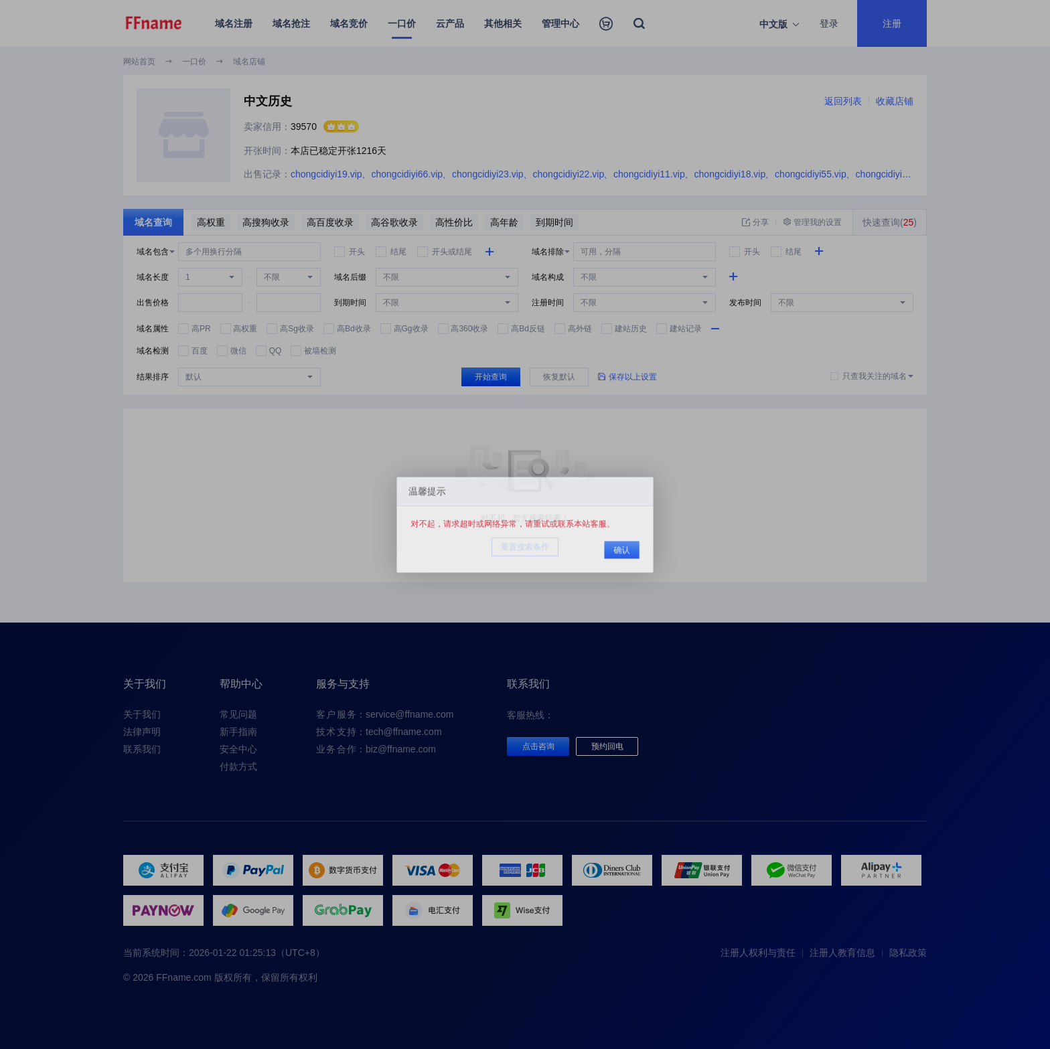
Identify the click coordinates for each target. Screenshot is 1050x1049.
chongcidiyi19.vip (326, 174)
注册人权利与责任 (758, 952)
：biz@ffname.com (376, 749)
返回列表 (843, 101)
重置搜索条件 (525, 547)
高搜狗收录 (265, 222)
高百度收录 (330, 222)
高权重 (211, 222)
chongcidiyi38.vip (891, 174)
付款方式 (238, 766)
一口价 (402, 23)
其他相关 (503, 23)
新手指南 (238, 731)
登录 (829, 23)
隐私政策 (908, 952)
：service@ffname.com (384, 714)
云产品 (450, 23)
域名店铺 (249, 61)
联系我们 (142, 749)
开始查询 (491, 377)
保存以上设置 (627, 377)
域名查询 (153, 222)
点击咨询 (538, 746)
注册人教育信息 (842, 952)
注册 (892, 23)
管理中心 (560, 23)
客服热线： (530, 715)
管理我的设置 (812, 222)
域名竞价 (349, 23)
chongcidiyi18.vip (730, 174)
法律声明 (142, 731)
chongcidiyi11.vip (649, 174)
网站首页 (139, 61)
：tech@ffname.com (379, 731)
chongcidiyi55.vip (810, 174)
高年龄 (504, 222)
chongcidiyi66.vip (407, 174)
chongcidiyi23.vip (488, 174)
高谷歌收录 (394, 222)
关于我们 (142, 714)
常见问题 (238, 714)
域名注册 (233, 23)
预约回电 (607, 746)
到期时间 (554, 222)
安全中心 (238, 749)
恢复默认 (559, 377)
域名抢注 (291, 23)
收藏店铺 (894, 101)
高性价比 (454, 222)
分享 (755, 222)
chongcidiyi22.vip (569, 174)
